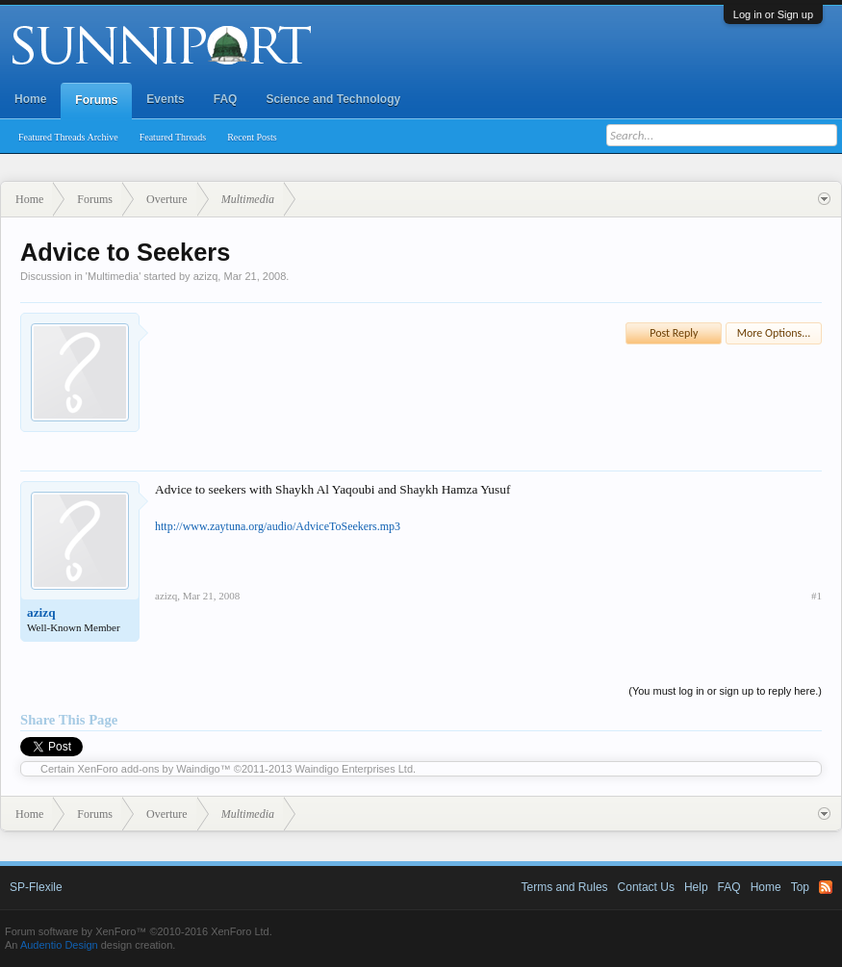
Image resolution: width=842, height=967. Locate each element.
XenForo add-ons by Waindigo (149, 769)
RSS (825, 887)
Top (800, 887)
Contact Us (646, 887)
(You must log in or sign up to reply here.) (725, 691)
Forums (96, 100)
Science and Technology (333, 99)
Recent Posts (251, 137)
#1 (816, 595)
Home (30, 99)
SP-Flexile (36, 887)
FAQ (226, 99)
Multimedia (113, 276)
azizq (205, 276)
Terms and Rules (565, 887)
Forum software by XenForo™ (138, 931)
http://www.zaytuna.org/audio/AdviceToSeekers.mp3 (277, 526)
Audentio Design (59, 945)
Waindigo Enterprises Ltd (354, 769)
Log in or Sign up (773, 14)
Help (696, 887)
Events (165, 99)
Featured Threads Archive (68, 137)
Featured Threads (173, 137)
